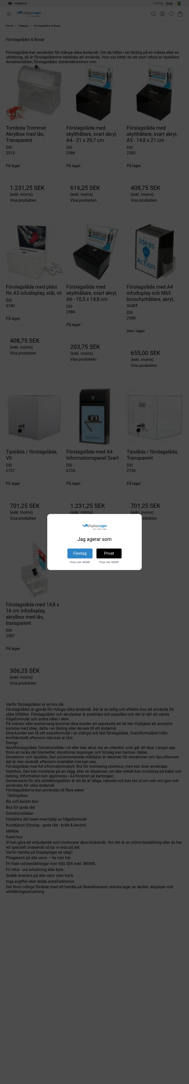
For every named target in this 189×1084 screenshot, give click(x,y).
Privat (109, 553)
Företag (80, 553)
